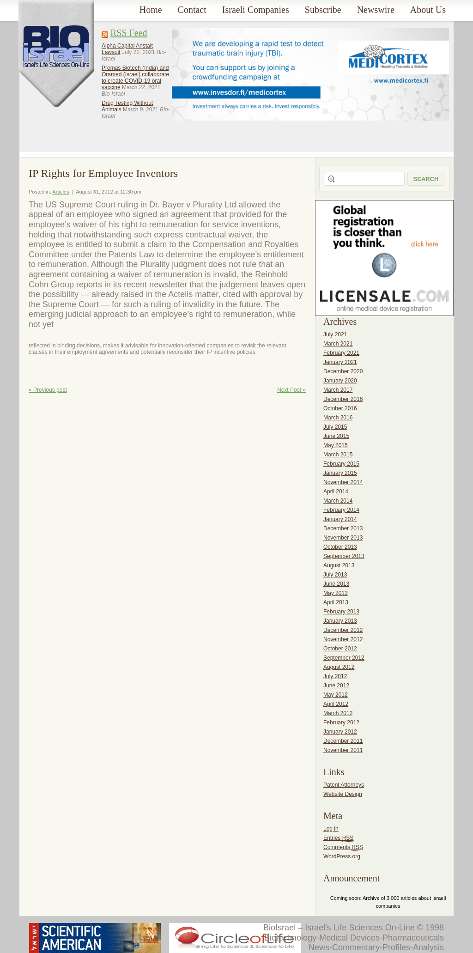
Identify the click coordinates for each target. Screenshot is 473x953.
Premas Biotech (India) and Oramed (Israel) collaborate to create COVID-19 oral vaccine (135, 78)
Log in (331, 829)
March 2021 (337, 343)
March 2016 (337, 417)
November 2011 (343, 750)
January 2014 (340, 519)
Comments (343, 847)
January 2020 (340, 380)
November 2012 (343, 639)
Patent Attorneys (343, 785)
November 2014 (343, 482)
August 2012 (338, 667)
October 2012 (340, 648)
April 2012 (335, 704)
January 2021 (340, 362)
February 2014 (341, 510)
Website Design (342, 794)
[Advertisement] (207, 82)
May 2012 (335, 695)
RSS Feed (128, 33)
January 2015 (340, 473)
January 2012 (340, 731)
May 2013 (335, 593)
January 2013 (340, 621)
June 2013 (336, 584)
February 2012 (341, 722)
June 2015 (336, 436)
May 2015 (335, 445)
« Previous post (48, 390)
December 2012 (343, 630)
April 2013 (335, 602)
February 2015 (341, 464)
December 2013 (343, 528)
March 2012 (337, 713)
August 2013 (338, 565)
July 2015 (335, 427)
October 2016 (340, 408)
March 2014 (337, 501)
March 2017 (337, 390)
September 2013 (343, 556)
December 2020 (343, 371)
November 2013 (343, 537)
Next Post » (291, 390)
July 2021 (335, 334)
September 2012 (343, 658)
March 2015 (337, 454)
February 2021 (341, 353)
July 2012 (335, 676)
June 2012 (336, 685)
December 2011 (343, 741)
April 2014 (335, 491)
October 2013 (340, 547)
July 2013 (335, 574)
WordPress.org (341, 856)
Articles (61, 191)
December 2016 (343, 399)
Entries (338, 838)
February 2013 (341, 611)
